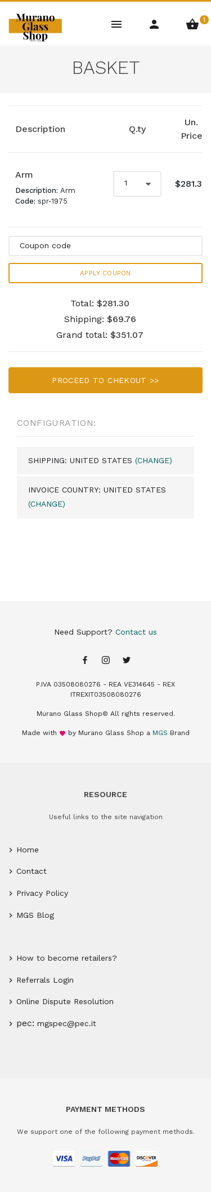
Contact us (136, 631)
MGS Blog (35, 915)
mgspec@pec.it (66, 1023)
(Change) (153, 460)
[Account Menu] (155, 23)
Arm (24, 174)
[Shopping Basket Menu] (192, 23)
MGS (160, 733)
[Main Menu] (117, 23)
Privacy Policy (42, 893)
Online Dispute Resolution (65, 1001)
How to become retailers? (66, 957)
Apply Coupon (105, 273)
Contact (31, 871)
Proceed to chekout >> (105, 380)
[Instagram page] (106, 660)
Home (27, 849)
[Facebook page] (85, 660)
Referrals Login (45, 979)
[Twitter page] (127, 660)
